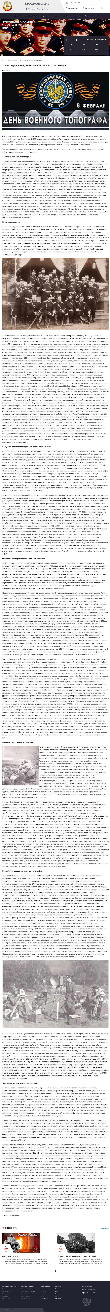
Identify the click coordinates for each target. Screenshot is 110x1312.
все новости (104, 1228)
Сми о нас (5, 1296)
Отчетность (58, 1298)
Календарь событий (96, 40)
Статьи (42, 1296)
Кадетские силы (25, 1298)
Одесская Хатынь (10, 1256)
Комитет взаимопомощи (28, 1296)
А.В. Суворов (65, 16)
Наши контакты (6, 1298)
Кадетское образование (28, 1291)
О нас (5, 16)
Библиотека (58, 1288)
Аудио (57, 1296)
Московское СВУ (7, 1291)
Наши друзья (59, 1286)
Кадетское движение (49, 16)
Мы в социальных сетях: (89, 1289)
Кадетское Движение (27, 1286)
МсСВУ (97, 16)
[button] (55, 51)
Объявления (16, 16)
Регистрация (89, 8)
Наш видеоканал (87, 1286)
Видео (57, 1293)
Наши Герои (5, 1293)
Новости (43, 1293)
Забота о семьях (45, 1288)
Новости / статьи (31, 16)
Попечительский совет (82, 16)
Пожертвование (45, 1286)
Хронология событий (27, 1288)
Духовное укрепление (27, 1293)
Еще (105, 16)
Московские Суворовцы (37, 6)
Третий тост (44, 1291)
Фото (56, 1291)
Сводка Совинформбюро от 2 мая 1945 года (76, 1256)
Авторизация (72, 8)
